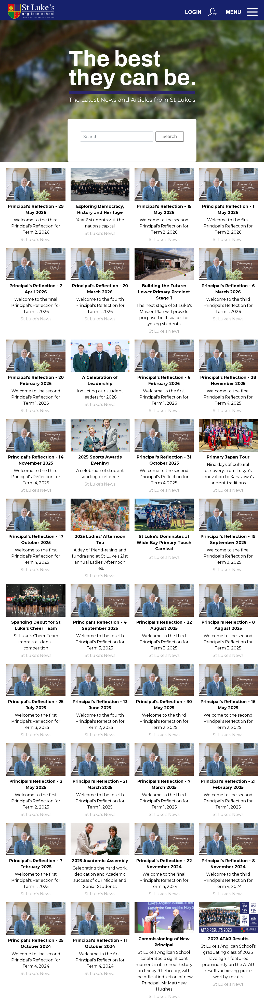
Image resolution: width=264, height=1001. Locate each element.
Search (170, 136)
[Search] (116, 136)
